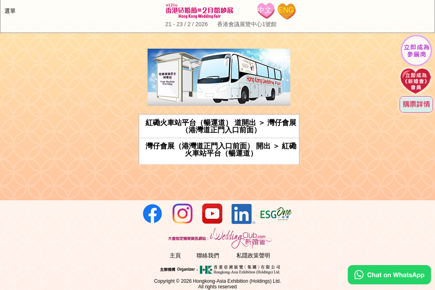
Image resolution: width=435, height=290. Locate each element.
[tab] (219, 126)
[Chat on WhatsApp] (389, 282)
